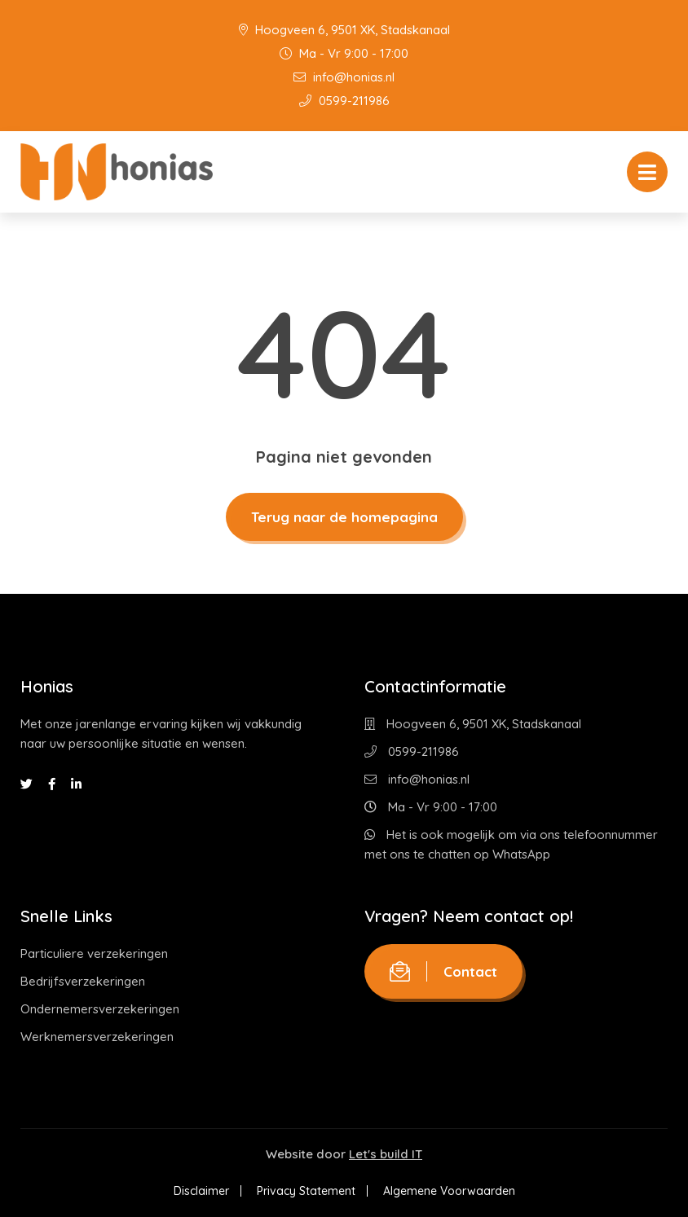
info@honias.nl (344, 77)
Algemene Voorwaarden (449, 1191)
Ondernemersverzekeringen (99, 1009)
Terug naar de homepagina (344, 516)
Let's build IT (385, 1154)
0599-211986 (344, 100)
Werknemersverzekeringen (97, 1036)
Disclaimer (201, 1191)
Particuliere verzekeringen (94, 953)
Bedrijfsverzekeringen (82, 981)
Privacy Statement (306, 1191)
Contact (443, 971)
